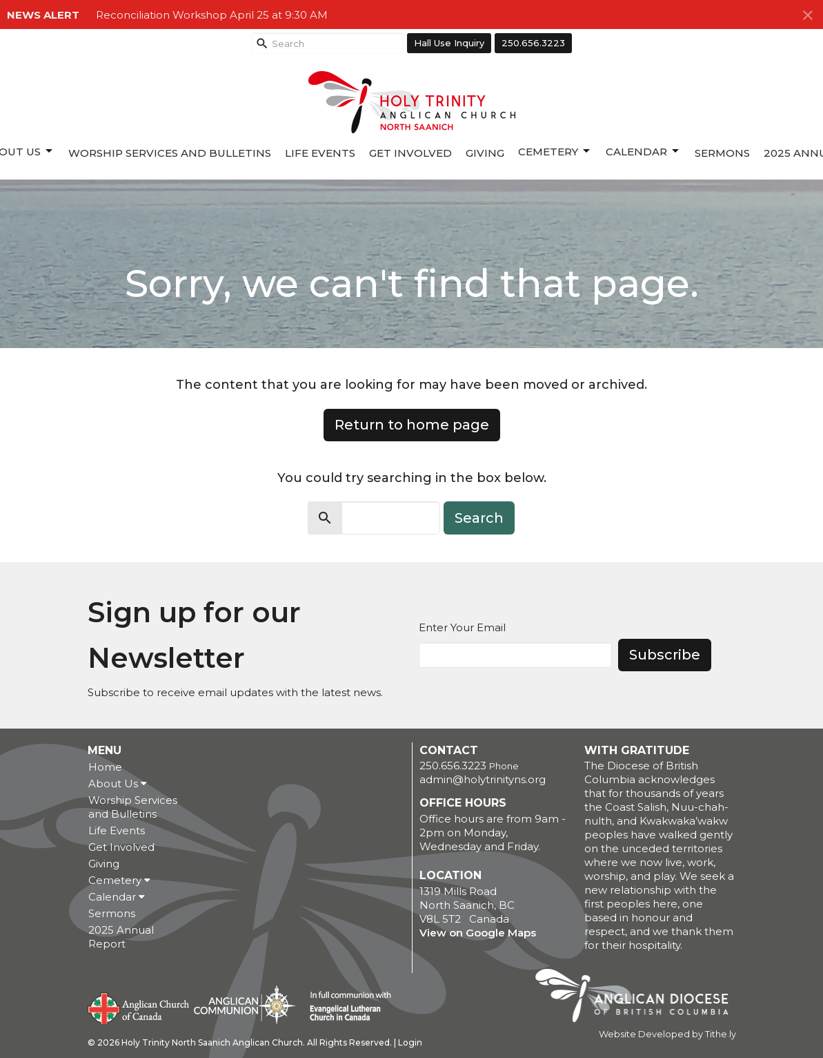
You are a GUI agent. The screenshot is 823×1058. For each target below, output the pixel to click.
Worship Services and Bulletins (169, 153)
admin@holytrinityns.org (482, 779)
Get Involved (410, 153)
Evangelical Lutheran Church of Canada (345, 1007)
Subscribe (664, 654)
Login (410, 1042)
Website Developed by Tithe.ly (667, 1034)
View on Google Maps (477, 932)
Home (105, 766)
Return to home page (412, 424)
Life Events (320, 153)
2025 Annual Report (121, 936)
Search (479, 518)
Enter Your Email (462, 627)
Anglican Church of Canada (139, 1007)
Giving (485, 153)
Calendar (643, 151)
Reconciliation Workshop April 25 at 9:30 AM (212, 14)
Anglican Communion (244, 1004)
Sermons (722, 153)
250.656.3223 (533, 42)
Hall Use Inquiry (449, 42)
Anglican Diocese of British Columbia (638, 998)
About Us (117, 783)
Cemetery (555, 151)
